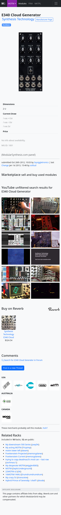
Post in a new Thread (13, 368)
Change (5, 165)
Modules (22, 3)
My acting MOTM (13, 447)
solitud (33, 165)
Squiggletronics (41, 162)
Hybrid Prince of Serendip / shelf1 (21, 480)
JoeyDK (35, 444)
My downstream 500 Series (18, 444)
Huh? (45, 428)
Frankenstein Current (15, 456)
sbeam (25, 450)
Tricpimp (27, 447)
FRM (31, 3)
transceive (23, 477)
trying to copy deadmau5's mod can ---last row (27, 459)
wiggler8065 (32, 465)
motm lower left (13, 450)
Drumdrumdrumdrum (31, 474)
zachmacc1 (11, 462)
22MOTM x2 (11, 471)
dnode (41, 480)
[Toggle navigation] (55, 3)
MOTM (9, 468)
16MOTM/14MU (13, 474)
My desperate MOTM (15, 465)
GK (19, 471)
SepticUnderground (22, 468)
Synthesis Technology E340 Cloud (9, 327)
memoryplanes (35, 453)
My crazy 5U (11, 477)
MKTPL (38, 3)
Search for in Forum (22, 360)
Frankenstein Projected (16, 453)
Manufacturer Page (44, 19)
